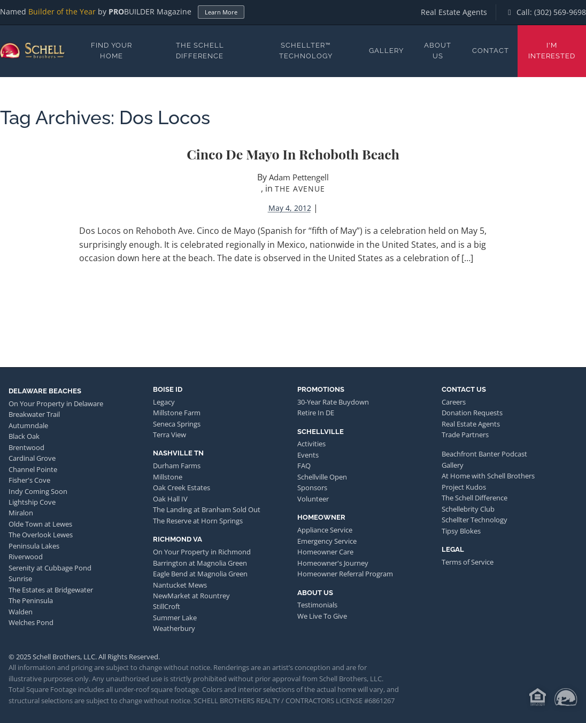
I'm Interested (551, 50)
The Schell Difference (200, 50)
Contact (490, 51)
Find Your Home (111, 50)
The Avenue (300, 189)
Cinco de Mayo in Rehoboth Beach (293, 154)
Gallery (386, 51)
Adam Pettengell (299, 177)
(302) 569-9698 (560, 12)
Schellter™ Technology (306, 50)
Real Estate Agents (454, 12)
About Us (437, 50)
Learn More (221, 12)
